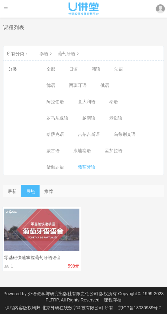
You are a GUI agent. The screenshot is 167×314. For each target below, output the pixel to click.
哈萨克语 (55, 134)
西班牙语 (78, 85)
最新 (12, 191)
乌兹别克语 (125, 134)
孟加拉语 (113, 150)
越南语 (88, 117)
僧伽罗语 (55, 166)
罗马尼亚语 (57, 117)
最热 (30, 191)
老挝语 (115, 117)
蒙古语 (53, 150)
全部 (50, 69)
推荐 (48, 191)
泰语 (46, 53)
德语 (50, 85)
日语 (73, 69)
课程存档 (112, 299)
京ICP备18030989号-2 (140, 307)
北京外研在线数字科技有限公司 (73, 307)
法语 (118, 69)
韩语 (96, 69)
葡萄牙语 (69, 53)
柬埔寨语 (82, 150)
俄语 (104, 85)
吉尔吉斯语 (89, 134)
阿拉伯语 (55, 101)
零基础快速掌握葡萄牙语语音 (32, 257)
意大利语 (86, 101)
